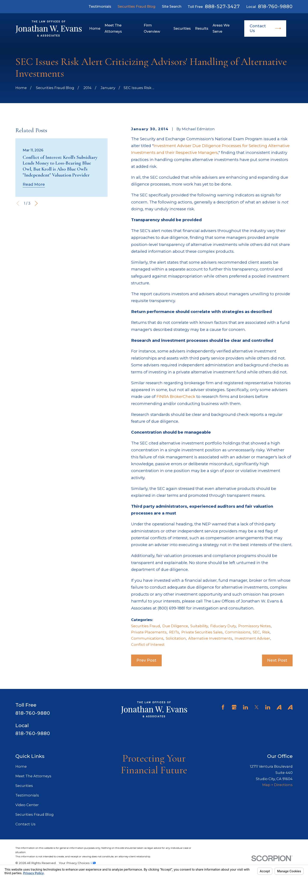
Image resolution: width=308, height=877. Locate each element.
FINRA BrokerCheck (176, 396)
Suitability (199, 626)
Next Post (277, 660)
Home (21, 766)
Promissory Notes (254, 626)
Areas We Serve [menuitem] (221, 28)
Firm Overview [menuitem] (152, 28)
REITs (174, 632)
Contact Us (265, 28)
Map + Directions (277, 785)
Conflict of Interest (148, 644)
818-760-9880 (275, 6)
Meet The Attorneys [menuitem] (113, 28)
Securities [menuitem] (182, 28)
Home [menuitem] (94, 28)
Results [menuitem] (201, 28)
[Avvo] (279, 707)
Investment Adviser (252, 638)
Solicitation (176, 638)
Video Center (27, 805)
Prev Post (146, 660)
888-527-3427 (222, 6)
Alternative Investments (210, 638)
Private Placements (149, 632)
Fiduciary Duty (223, 626)
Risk (266, 632)
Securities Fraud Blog (136, 6)
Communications (147, 638)
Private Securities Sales (202, 632)
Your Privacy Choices (77, 863)
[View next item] (36, 203)
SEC (256, 632)
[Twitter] (256, 707)
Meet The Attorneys (33, 776)
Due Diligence (175, 626)
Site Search (171, 6)
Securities (24, 785)
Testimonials (100, 6)
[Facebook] (223, 707)
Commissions (237, 632)
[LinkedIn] (245, 707)
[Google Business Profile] (234, 707)
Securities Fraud (145, 626)
